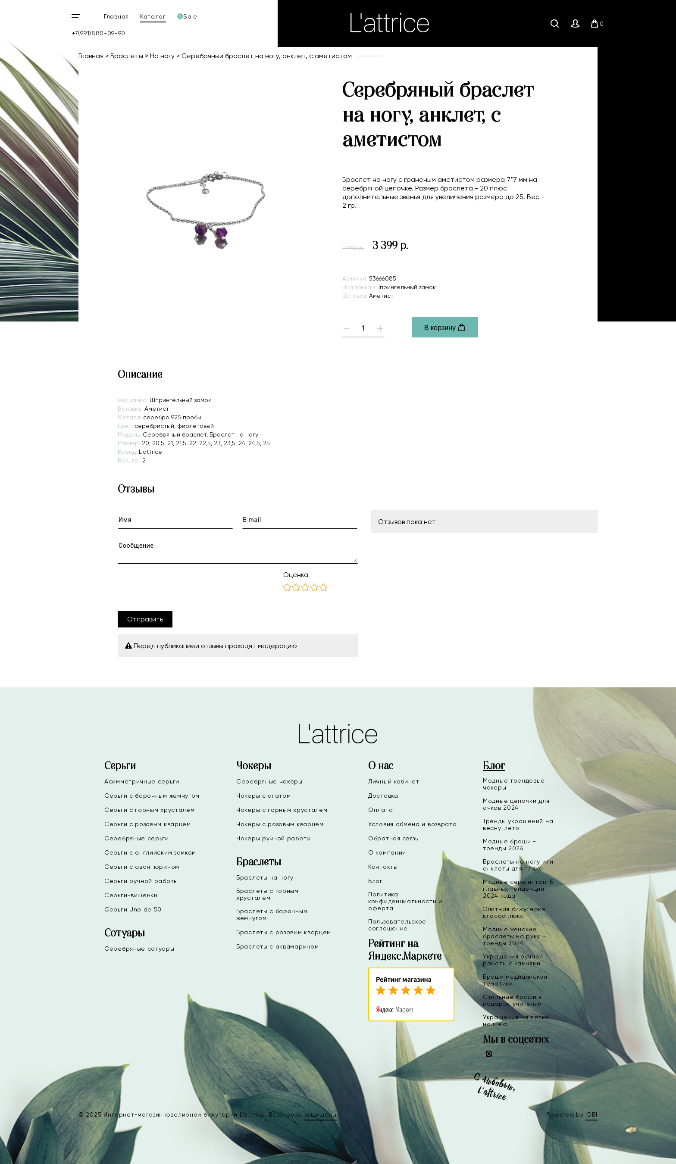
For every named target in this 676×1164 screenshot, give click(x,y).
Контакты (383, 866)
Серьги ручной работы (141, 880)
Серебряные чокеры (269, 781)
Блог (375, 880)
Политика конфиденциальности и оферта (405, 901)
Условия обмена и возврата (412, 824)
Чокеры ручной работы (273, 838)
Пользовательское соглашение (397, 925)
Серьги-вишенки (131, 895)
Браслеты (126, 56)
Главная (116, 16)
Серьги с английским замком (150, 852)
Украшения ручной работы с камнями (513, 960)
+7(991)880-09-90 (98, 33)
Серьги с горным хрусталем (149, 809)
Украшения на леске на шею (516, 1020)
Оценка (295, 575)
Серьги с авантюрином (141, 866)
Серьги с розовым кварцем (147, 824)
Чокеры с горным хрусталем (282, 809)
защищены (320, 1114)
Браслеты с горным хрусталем (267, 894)
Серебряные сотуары (139, 948)
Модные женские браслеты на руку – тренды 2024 (515, 936)
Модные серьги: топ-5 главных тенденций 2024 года (518, 888)
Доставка (383, 795)
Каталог (153, 16)
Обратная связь (393, 838)
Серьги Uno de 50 (133, 909)
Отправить (145, 619)
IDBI (591, 1114)
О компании (387, 852)
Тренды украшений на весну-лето (518, 824)
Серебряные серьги (136, 838)
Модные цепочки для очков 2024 (516, 804)
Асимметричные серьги (141, 781)
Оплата (380, 809)
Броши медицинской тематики (515, 980)
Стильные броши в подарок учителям (512, 1000)
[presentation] (183, 587)
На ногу (162, 56)
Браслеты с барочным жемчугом (271, 914)
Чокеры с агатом (263, 795)
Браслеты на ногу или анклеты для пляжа (518, 865)
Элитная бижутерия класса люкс (514, 912)
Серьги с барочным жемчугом (152, 795)
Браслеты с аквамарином (277, 946)
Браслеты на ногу (265, 877)
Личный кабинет (393, 781)
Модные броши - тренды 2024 (509, 845)
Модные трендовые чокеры (514, 784)
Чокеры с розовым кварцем (280, 824)
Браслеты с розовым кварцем (283, 932)
